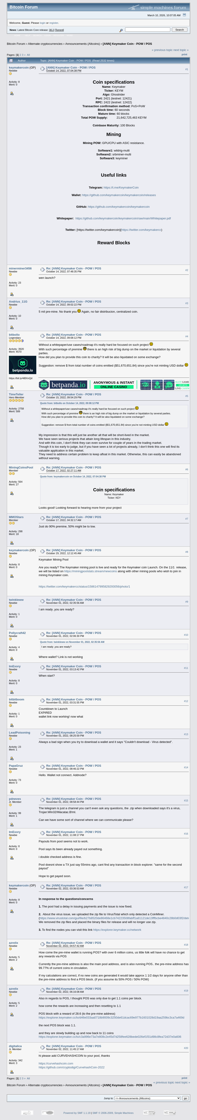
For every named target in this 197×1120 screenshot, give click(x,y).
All (28, 54)
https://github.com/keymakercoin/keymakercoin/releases (119, 195)
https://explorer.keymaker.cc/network (117, 929)
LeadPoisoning (19, 732)
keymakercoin (19, 67)
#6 (186, 469)
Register (58, 35)
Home (17, 35)
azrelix (13, 942)
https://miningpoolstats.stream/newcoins (90, 571)
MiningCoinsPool (21, 467)
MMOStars (16, 517)
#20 (186, 1048)
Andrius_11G (18, 301)
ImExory (15, 666)
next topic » (181, 50)
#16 (186, 833)
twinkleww (16, 599)
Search (37, 35)
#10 (186, 634)
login (43, 22)
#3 (186, 303)
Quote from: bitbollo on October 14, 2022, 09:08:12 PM (69, 403)
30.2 (51, 30)
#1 (186, 69)
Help (27, 35)
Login (47, 35)
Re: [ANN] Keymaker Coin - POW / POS (73, 268)
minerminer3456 (20, 268)
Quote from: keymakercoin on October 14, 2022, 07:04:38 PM (73, 476)
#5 (186, 396)
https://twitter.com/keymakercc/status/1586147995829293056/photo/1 (84, 586)
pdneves (15, 799)
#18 (186, 944)
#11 (186, 668)
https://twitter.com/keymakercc (141, 229)
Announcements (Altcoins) (82, 43)
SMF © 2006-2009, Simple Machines (113, 1113)
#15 (186, 800)
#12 (186, 701)
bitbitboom (16, 699)
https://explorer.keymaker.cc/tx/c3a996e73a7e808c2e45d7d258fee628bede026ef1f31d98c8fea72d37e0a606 (110, 1036)
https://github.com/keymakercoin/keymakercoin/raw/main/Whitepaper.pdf (123, 218)
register (53, 22)
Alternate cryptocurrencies (45, 43)
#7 (186, 518)
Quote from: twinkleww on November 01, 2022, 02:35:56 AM (72, 642)
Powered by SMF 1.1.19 (76, 1113)
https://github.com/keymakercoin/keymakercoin (119, 206)
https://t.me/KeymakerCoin (121, 187)
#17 (186, 887)
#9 (186, 601)
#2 (186, 270)
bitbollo (14, 334)
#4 (186, 336)
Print (184, 54)
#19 (186, 990)
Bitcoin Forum (16, 43)
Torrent (59, 30)
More (70, 35)
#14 (186, 767)
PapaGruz (16, 765)
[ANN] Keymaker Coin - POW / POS (127, 43)
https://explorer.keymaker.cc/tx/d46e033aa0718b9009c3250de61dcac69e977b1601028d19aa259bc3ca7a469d (111, 1017)
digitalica (15, 1046)
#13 (186, 734)
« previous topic (162, 50)
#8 (186, 552)
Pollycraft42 (17, 633)
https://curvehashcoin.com (56, 1063)
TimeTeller (16, 394)
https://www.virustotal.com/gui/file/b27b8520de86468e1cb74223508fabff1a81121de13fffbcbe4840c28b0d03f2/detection (118, 918)
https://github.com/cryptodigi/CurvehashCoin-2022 (72, 1067)
